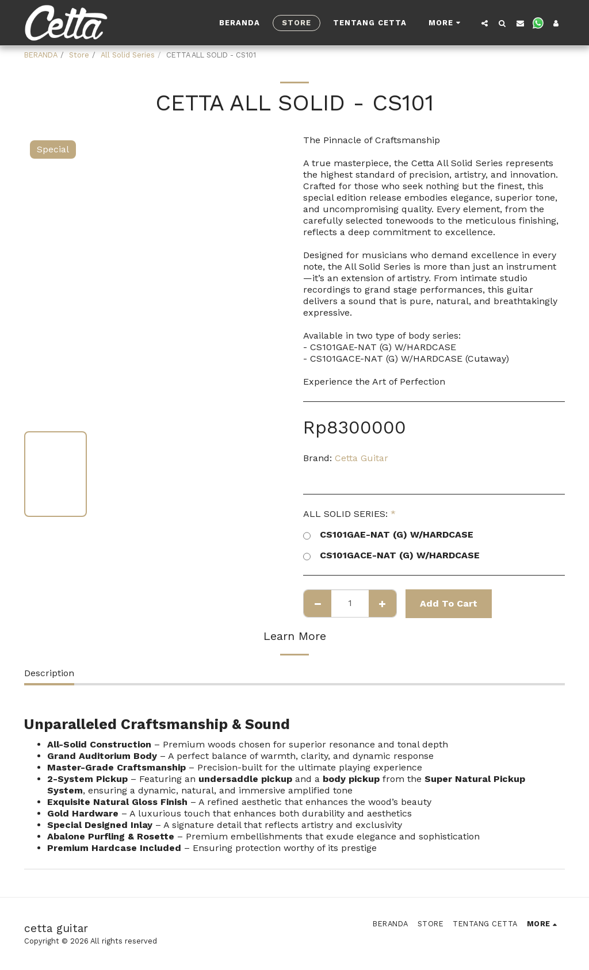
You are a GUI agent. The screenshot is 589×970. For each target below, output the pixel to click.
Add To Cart (448, 603)
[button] (484, 23)
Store (79, 55)
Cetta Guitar (361, 458)
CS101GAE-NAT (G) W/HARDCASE (388, 534)
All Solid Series (128, 55)
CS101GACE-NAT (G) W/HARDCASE (391, 555)
